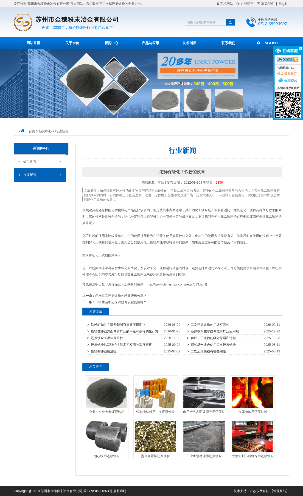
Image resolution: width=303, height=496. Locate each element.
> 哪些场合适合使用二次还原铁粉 (211, 344)
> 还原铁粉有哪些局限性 (105, 338)
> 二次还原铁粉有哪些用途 (206, 351)
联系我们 (265, 4)
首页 (32, 131)
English (267, 43)
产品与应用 (150, 43)
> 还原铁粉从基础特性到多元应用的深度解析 (119, 344)
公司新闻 (42, 161)
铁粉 (204, 210)
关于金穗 (72, 43)
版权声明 (119, 491)
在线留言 (245, 4)
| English (281, 4)
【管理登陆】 (279, 491)
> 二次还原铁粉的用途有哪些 (208, 324)
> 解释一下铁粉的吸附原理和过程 (211, 338)
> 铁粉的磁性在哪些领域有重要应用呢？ (116, 324)
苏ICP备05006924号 (98, 491)
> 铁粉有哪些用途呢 (102, 351)
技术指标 (189, 43)
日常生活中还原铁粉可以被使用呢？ (121, 302)
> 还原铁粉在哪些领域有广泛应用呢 (213, 331)
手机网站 (225, 4)
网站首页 (33, 43)
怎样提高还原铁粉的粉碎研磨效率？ (121, 295)
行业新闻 (61, 131)
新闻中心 (111, 43)
